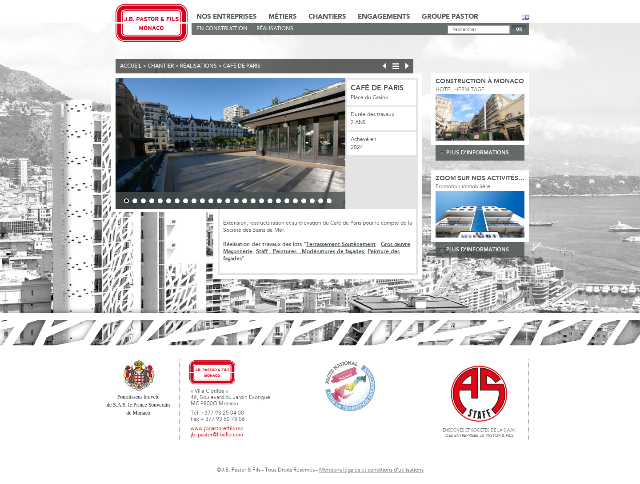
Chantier (161, 66)
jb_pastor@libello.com (217, 435)
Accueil (130, 66)
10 (202, 200)
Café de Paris (241, 66)
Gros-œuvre (395, 244)
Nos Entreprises (226, 16)
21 (295, 200)
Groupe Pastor (450, 16)
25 (329, 200)
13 (227, 200)
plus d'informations (477, 153)
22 (303, 200)
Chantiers (327, 16)
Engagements (384, 16)
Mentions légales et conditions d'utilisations (371, 470)
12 (219, 200)
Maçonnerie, (238, 251)
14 (236, 200)
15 (244, 200)
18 (270, 200)
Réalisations (274, 29)
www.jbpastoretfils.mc (217, 429)
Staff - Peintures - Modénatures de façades (310, 251)
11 (210, 200)
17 (261, 200)
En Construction (222, 29)
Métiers (282, 16)
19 (278, 200)
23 (312, 200)
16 (253, 200)
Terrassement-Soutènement (341, 244)
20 (286, 200)
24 (320, 200)
